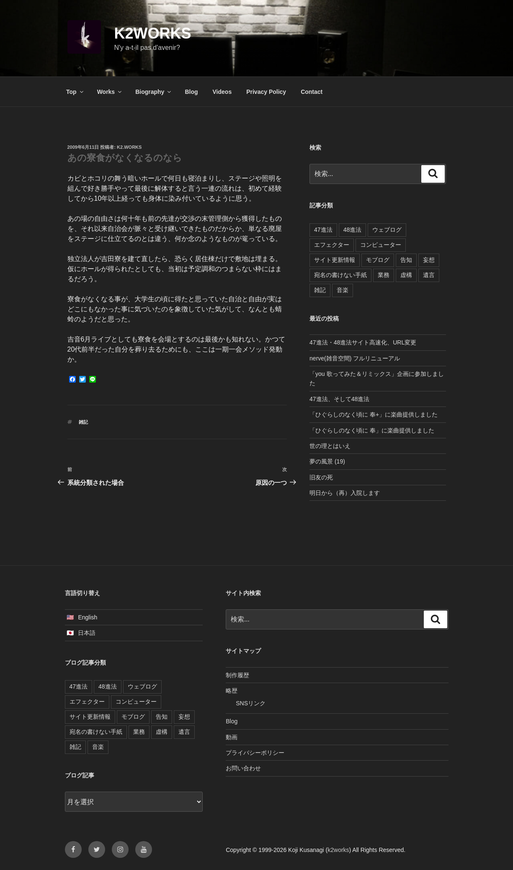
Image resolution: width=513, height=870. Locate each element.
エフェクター (331, 244)
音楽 (342, 290)
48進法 (352, 229)
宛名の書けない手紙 (340, 275)
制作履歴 (237, 675)
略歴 (231, 690)
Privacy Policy (266, 91)
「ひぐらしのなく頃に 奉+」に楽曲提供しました (373, 414)
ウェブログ (387, 229)
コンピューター (380, 244)
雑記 (83, 422)
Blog (191, 91)
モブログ (377, 259)
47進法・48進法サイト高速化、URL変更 (362, 342)
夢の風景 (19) (327, 461)
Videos (222, 91)
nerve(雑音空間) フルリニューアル (354, 358)
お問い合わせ (243, 768)
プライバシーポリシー (255, 752)
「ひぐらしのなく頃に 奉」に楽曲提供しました (371, 430)
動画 (231, 737)
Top (75, 91)
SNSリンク (251, 703)
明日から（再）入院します (344, 492)
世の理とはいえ (330, 446)
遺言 (429, 275)
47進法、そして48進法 (339, 399)
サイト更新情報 (334, 259)
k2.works (129, 147)
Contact (311, 91)
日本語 (86, 632)
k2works (152, 33)
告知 (406, 259)
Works (110, 91)
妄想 (429, 259)
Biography (153, 91)
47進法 (323, 229)
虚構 (406, 275)
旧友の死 (321, 477)
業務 (383, 275)
